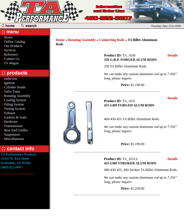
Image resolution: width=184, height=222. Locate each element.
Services (9, 50)
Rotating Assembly (16, 96)
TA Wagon (11, 63)
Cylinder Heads (14, 87)
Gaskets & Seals (15, 117)
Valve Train (11, 91)
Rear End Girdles (15, 130)
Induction (10, 79)
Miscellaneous (14, 139)
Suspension (11, 135)
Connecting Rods (111, 40)
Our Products (12, 46)
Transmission (12, 126)
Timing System (14, 109)
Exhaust (9, 113)
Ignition (9, 83)
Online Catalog (14, 42)
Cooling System (14, 100)
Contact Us (11, 59)
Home (8, 37)
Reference (10, 54)
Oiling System (13, 104)
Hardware (10, 122)
